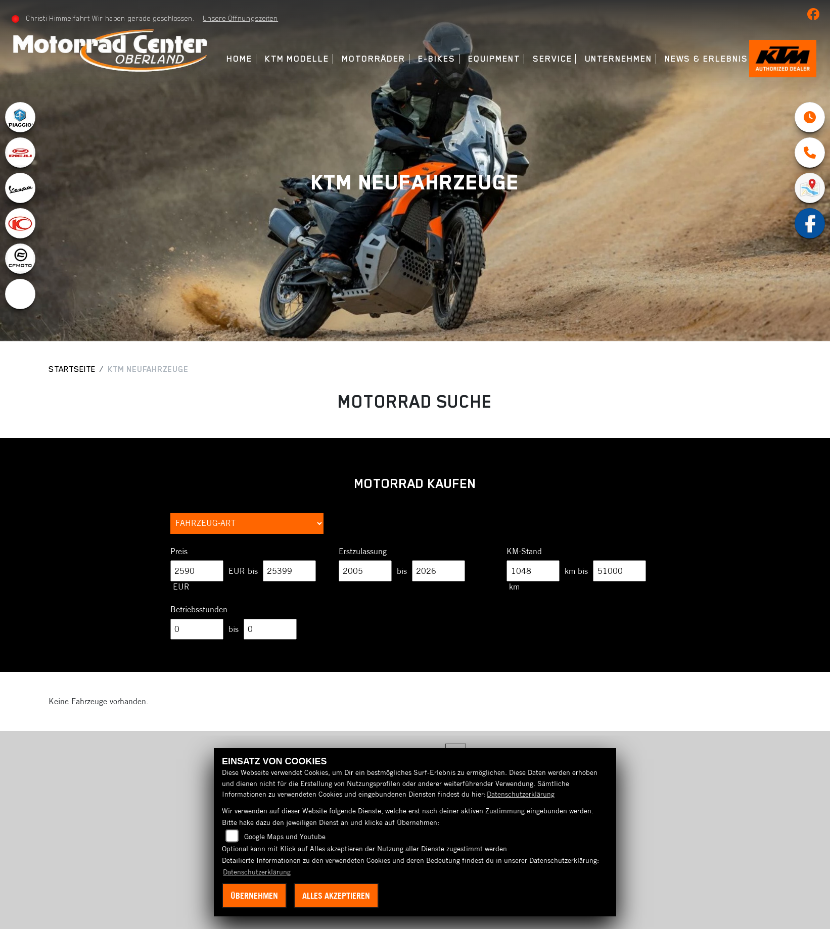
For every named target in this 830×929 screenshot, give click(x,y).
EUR (181, 586)
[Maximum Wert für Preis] (289, 570)
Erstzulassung (363, 551)
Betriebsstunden (198, 609)
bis (401, 571)
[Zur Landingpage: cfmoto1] (20, 258)
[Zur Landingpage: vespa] (20, 188)
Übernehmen (254, 896)
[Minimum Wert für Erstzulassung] (365, 570)
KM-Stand (524, 551)
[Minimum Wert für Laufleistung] (533, 570)
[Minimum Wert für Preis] (196, 570)
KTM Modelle (296, 59)
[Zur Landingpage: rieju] (20, 152)
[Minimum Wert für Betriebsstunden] (196, 629)
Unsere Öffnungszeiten (241, 18)
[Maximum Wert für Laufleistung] (619, 570)
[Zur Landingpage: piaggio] (20, 117)
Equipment (493, 59)
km (514, 586)
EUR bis (243, 571)
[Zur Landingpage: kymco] (20, 223)
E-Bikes (435, 59)
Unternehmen (617, 59)
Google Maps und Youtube (285, 836)
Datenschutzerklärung (521, 794)
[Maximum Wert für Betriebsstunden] (270, 629)
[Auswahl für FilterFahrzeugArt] (247, 523)
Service (551, 59)
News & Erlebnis (705, 59)
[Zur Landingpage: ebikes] (20, 294)
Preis (179, 551)
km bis (576, 571)
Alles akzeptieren (336, 896)
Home (238, 59)
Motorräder (372, 59)
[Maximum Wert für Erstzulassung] (438, 570)
